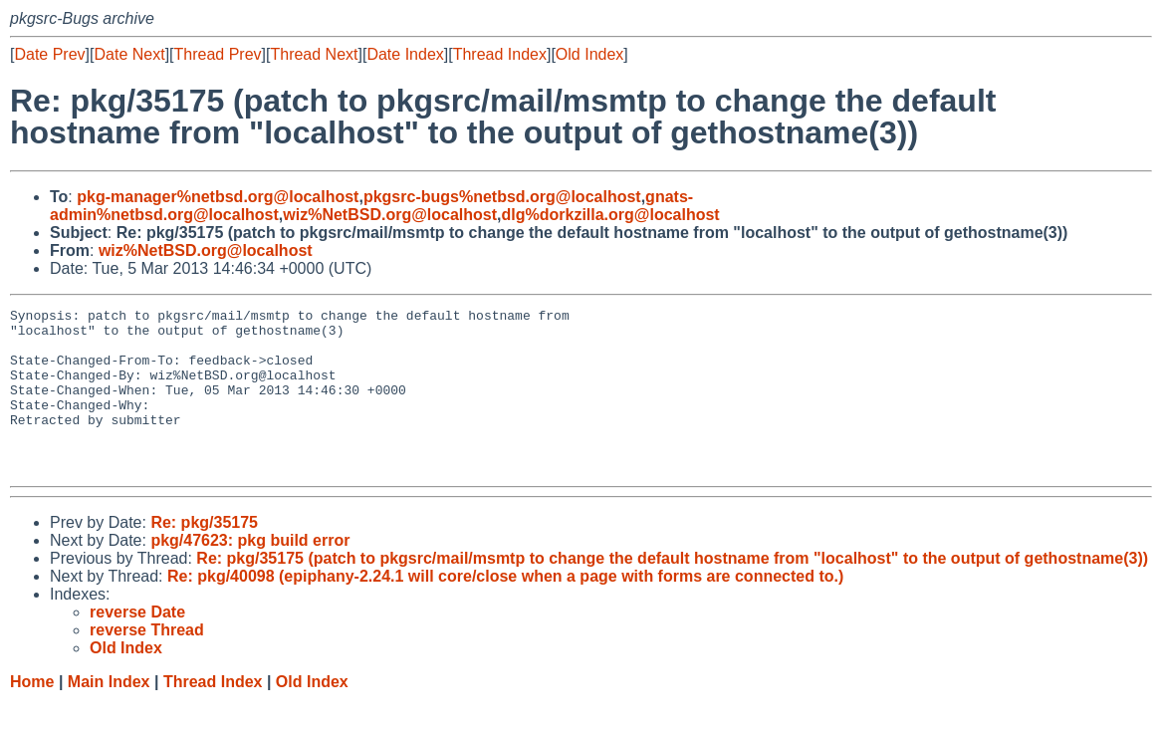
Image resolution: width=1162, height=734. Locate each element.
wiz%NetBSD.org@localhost (390, 214)
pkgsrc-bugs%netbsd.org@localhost (502, 196)
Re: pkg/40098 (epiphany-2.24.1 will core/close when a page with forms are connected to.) (505, 609)
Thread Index (500, 54)
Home (32, 714)
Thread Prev (218, 54)
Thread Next (313, 54)
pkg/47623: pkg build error (249, 573)
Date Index (404, 54)
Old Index (589, 54)
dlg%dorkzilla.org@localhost (610, 214)
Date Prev (49, 54)
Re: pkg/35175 (204, 555)
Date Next (129, 54)
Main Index (109, 714)
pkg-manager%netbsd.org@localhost (217, 196)
